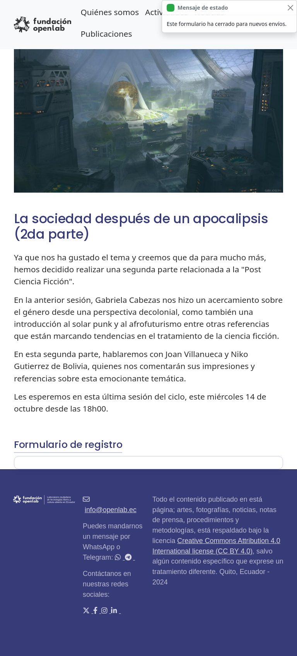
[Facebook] (96, 611)
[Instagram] (105, 611)
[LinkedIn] (115, 611)
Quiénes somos (109, 12)
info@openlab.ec (111, 510)
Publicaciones (106, 33)
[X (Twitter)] (87, 611)
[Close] (290, 7)
